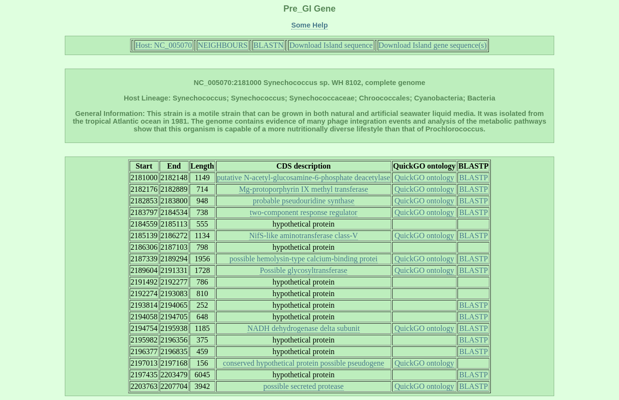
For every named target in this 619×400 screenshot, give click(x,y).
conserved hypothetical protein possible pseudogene (303, 363)
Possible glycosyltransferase (303, 270)
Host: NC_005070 (163, 45)
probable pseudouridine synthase (303, 201)
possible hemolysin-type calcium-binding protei (304, 259)
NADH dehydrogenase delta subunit (303, 328)
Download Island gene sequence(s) (432, 45)
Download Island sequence (330, 45)
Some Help (309, 25)
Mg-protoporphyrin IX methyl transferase (303, 189)
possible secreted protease (304, 386)
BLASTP (473, 177)
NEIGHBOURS (223, 45)
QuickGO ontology (424, 177)
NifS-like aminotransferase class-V (303, 235)
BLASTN (268, 45)
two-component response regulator (303, 212)
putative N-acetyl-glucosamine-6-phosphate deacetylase (303, 177)
